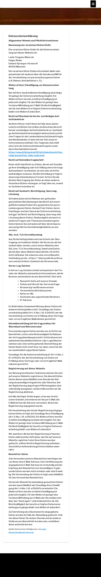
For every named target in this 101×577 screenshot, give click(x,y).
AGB (5, 557)
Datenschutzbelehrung (14, 566)
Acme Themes (87, 573)
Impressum (8, 561)
